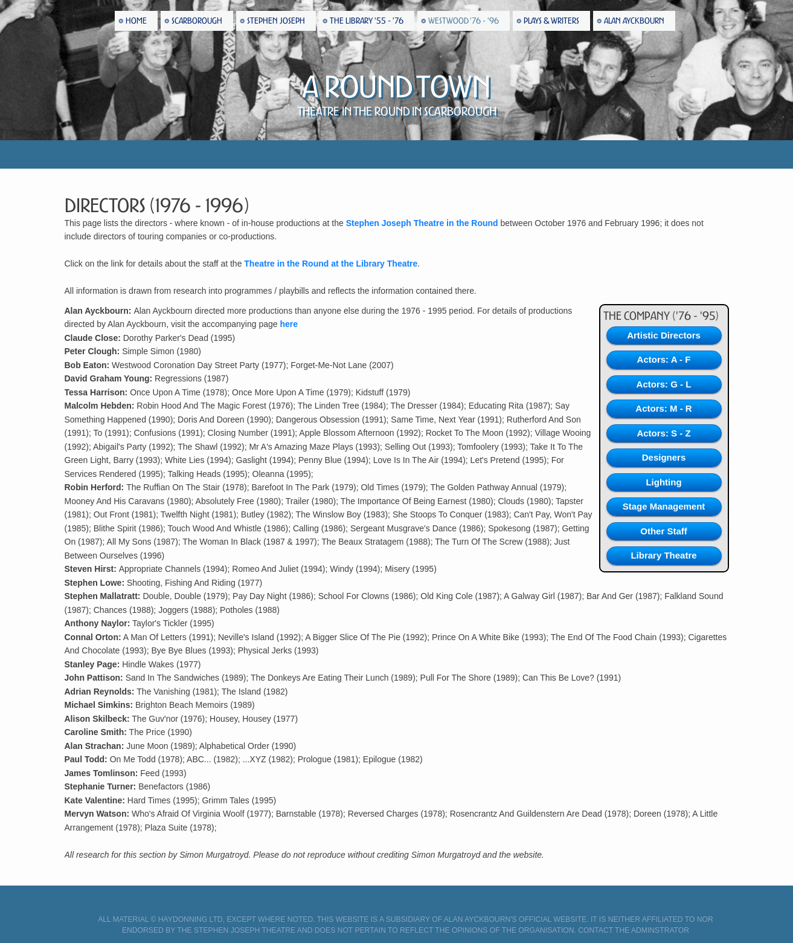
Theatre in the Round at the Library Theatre (330, 263)
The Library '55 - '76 (366, 20)
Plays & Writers (551, 20)
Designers (664, 457)
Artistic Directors (664, 335)
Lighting (663, 482)
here (289, 324)
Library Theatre (663, 555)
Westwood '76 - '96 (463, 20)
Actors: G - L (664, 384)
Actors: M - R (663, 408)
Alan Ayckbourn (634, 20)
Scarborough (197, 20)
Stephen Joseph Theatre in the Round (422, 223)
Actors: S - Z (663, 433)
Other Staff (663, 531)
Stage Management (664, 506)
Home (136, 20)
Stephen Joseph (276, 20)
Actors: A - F (664, 359)
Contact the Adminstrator (633, 930)
